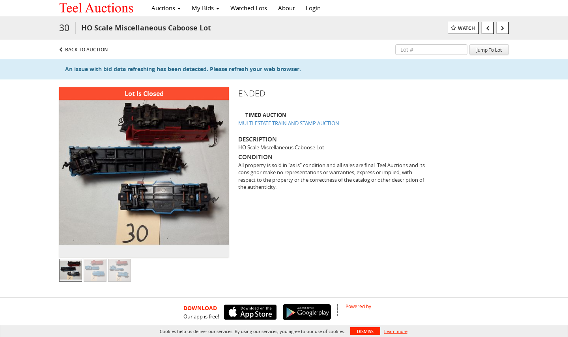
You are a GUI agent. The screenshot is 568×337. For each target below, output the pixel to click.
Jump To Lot (489, 50)
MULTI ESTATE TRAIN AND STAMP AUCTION (288, 123)
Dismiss (365, 331)
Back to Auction (86, 49)
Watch (466, 28)
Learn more (395, 331)
